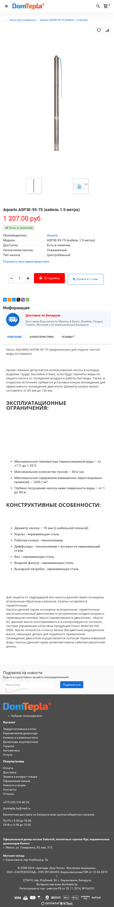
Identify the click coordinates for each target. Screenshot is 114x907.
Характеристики (41, 336)
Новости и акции (14, 785)
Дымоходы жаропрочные (20, 741)
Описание (14, 336)
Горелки (8, 746)
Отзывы (68, 336)
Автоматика (11, 750)
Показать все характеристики (26, 261)
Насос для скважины (22, 19)
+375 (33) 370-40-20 (16, 802)
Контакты (10, 789)
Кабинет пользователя (26, 715)
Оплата (8, 768)
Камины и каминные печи (20, 737)
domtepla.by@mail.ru (16, 808)
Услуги (7, 754)
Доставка (9, 772)
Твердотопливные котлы (19, 729)
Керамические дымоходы (20, 733)
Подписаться (72, 684)
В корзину (49, 278)
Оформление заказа (16, 781)
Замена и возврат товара (20, 776)
